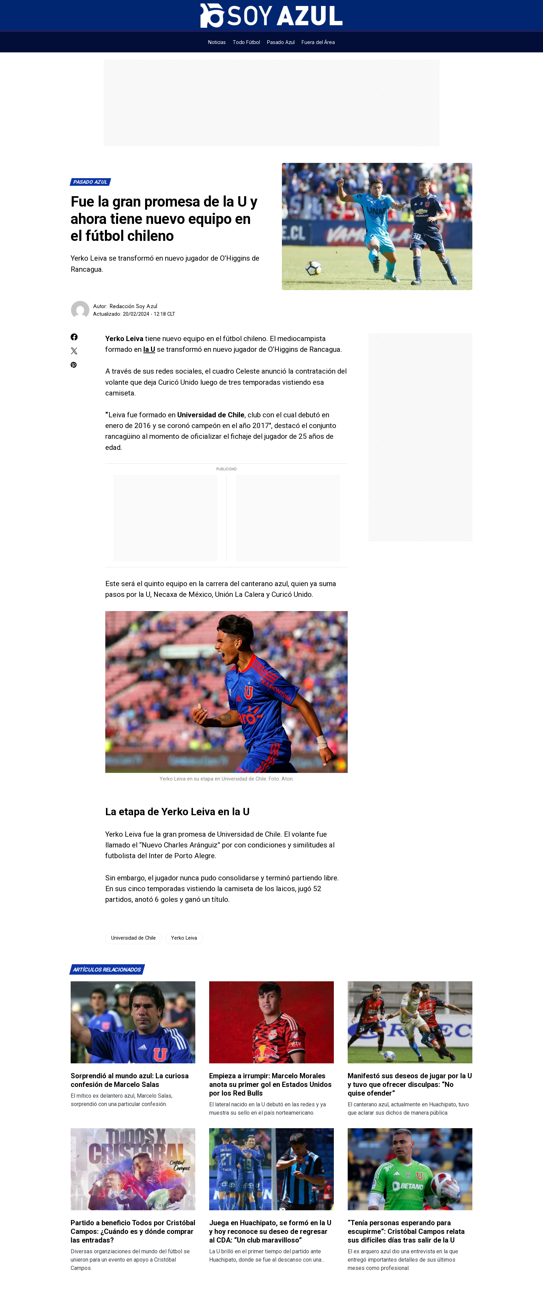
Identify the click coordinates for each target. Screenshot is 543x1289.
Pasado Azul (90, 182)
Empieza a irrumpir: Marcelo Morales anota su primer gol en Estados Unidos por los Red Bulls (270, 1084)
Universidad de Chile (133, 938)
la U (149, 349)
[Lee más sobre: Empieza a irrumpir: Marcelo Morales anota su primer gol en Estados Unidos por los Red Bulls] (271, 1022)
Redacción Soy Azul (133, 306)
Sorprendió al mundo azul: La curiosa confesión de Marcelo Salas (130, 1080)
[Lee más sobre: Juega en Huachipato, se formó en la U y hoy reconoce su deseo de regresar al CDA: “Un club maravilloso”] (271, 1169)
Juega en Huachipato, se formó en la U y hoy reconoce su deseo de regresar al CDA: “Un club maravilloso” (270, 1231)
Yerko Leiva (184, 938)
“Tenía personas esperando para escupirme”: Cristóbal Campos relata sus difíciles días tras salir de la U (406, 1231)
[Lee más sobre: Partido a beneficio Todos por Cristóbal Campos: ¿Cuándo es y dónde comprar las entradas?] (133, 1169)
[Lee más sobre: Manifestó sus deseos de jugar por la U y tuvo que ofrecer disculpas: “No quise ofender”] (410, 1022)
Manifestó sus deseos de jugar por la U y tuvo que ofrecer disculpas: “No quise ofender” (410, 1084)
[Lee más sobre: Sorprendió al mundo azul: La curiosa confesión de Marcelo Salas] (133, 1022)
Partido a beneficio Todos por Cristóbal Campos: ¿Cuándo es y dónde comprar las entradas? (133, 1231)
